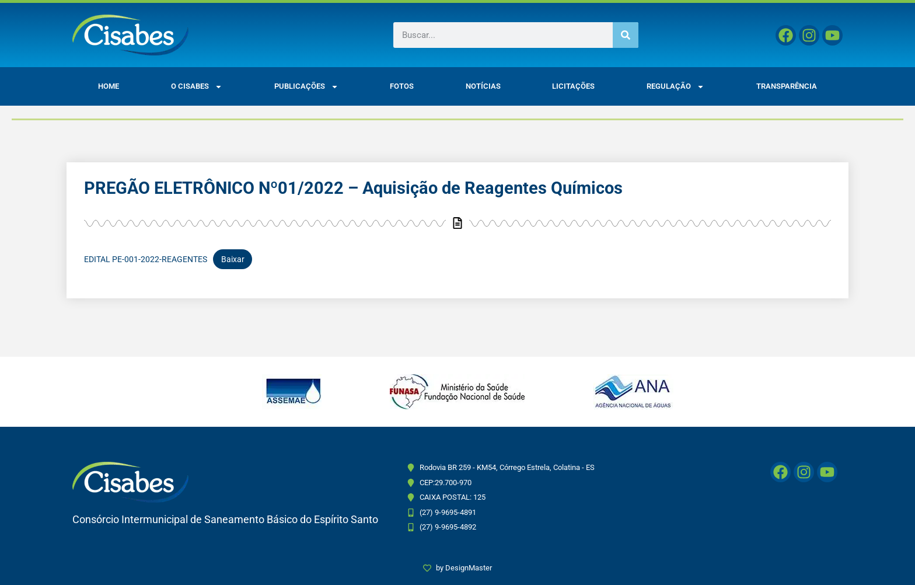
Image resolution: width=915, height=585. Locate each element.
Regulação (675, 86)
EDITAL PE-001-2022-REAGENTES (145, 259)
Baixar (233, 259)
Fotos (402, 86)
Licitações (573, 86)
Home (108, 86)
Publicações (306, 86)
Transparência (786, 86)
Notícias (483, 86)
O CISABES (196, 86)
